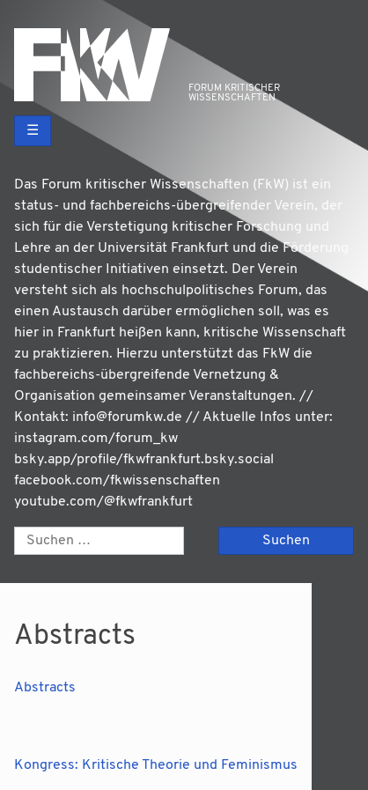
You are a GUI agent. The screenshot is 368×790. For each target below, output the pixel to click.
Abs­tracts (45, 688)
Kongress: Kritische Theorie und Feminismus (156, 765)
